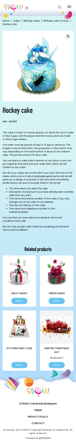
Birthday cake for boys (56, 20)
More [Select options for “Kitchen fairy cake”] (19, 365)
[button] (68, 36)
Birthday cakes (32, 20)
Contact (38, 423)
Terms (38, 410)
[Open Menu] (69, 7)
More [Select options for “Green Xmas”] (56, 300)
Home (6, 20)
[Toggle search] (60, 7)
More (56, 365)
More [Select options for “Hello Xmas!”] (19, 300)
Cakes (16, 20)
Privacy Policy (38, 416)
